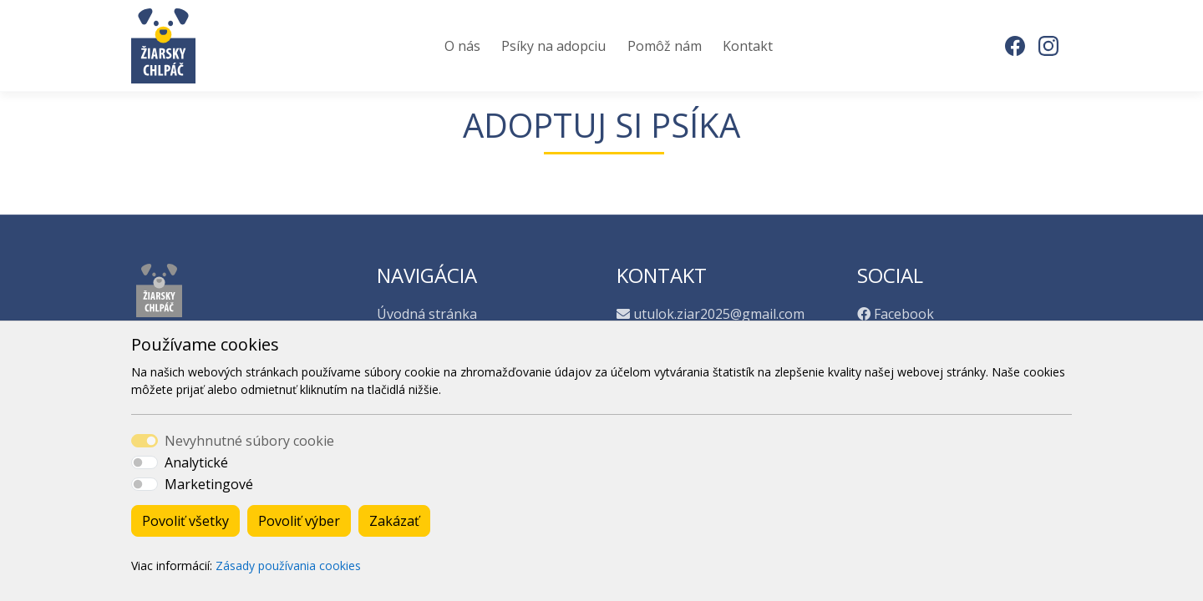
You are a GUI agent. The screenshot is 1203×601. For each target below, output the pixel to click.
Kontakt (748, 46)
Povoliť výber (299, 521)
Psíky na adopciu (553, 46)
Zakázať (394, 521)
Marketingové (209, 484)
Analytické (196, 462)
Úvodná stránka (427, 314)
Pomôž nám (664, 46)
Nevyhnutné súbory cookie (249, 441)
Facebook (904, 314)
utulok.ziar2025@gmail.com (719, 314)
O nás (462, 46)
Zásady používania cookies (288, 565)
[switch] (144, 462)
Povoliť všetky (185, 521)
